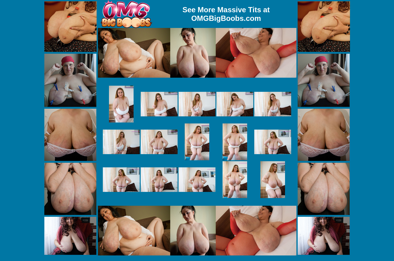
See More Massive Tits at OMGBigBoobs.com (226, 14)
